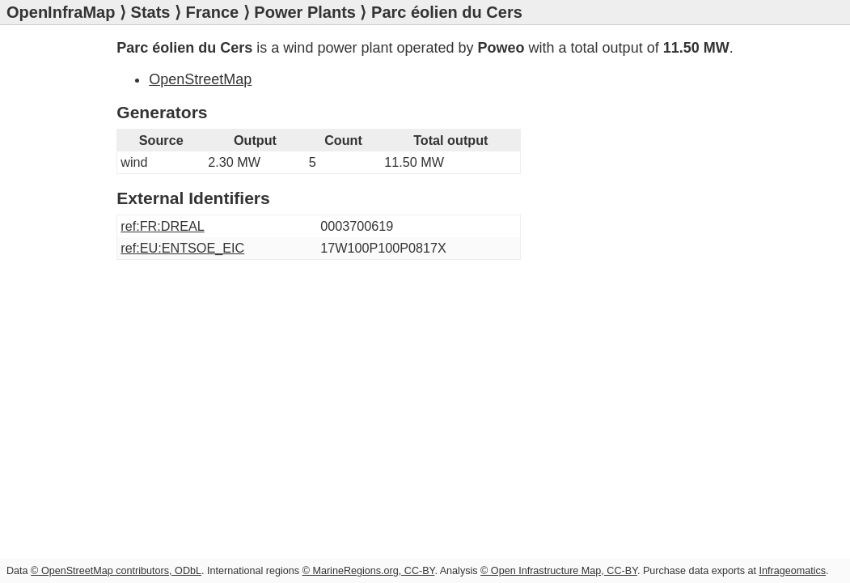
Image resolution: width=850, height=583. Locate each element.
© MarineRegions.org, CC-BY (368, 571)
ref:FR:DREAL (162, 226)
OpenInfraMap (60, 12)
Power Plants (305, 12)
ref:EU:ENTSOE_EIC (182, 247)
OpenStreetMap (200, 79)
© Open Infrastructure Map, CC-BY (558, 571)
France (212, 12)
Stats (151, 12)
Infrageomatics (792, 571)
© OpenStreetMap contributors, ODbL (116, 571)
